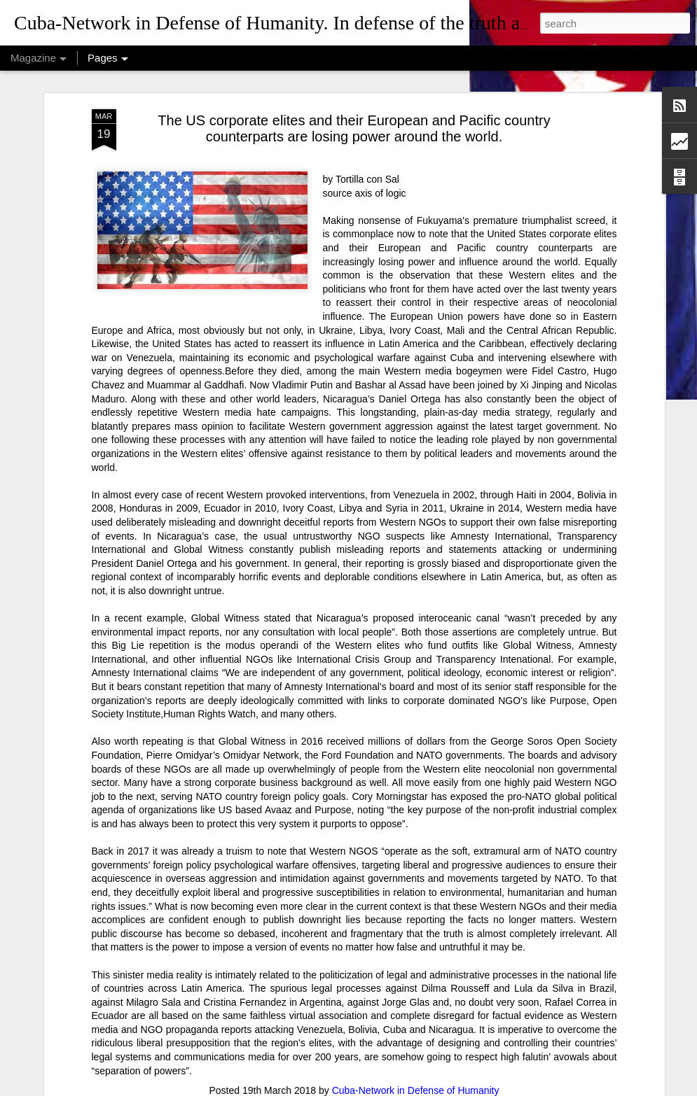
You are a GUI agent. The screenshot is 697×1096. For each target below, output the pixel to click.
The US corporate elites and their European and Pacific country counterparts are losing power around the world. (354, 71)
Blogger (416, 1088)
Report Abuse (457, 1088)
